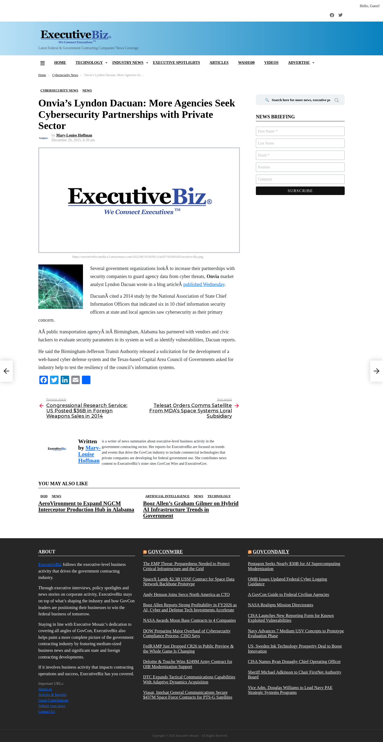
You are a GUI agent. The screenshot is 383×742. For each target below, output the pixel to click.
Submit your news (51, 706)
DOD (44, 496)
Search (336, 101)
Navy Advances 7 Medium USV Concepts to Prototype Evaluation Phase (296, 633)
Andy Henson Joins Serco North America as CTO (186, 594)
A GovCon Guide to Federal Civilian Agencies (288, 594)
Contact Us (46, 712)
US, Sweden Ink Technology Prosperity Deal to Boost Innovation (295, 648)
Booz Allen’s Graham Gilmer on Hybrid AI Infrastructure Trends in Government (191, 509)
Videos (271, 63)
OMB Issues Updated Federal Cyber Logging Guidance (287, 581)
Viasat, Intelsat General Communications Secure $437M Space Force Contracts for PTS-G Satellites (187, 695)
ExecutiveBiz (50, 564)
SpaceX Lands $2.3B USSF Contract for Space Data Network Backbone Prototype (188, 581)
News (56, 496)
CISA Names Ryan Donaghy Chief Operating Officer (294, 661)
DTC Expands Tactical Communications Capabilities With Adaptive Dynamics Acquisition (189, 679)
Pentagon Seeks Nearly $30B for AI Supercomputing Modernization (294, 566)
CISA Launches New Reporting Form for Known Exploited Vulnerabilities (291, 618)
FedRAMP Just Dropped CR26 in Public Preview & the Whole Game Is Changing (188, 648)
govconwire (165, 551)
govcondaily (271, 551)
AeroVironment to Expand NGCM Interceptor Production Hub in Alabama (86, 506)
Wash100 (246, 63)
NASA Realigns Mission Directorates (280, 605)
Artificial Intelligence (167, 496)
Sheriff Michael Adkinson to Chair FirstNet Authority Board (294, 674)
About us (45, 689)
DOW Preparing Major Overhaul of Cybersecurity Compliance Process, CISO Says (187, 633)
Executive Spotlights (176, 63)
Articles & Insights (52, 695)
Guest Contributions (53, 700)
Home (60, 63)
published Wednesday (204, 284)
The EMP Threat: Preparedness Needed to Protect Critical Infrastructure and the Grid (186, 566)
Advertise (299, 63)
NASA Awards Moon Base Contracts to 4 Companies (189, 620)
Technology (89, 63)
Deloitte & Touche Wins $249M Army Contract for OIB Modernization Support (187, 664)
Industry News (127, 63)
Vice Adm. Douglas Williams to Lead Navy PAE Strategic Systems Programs (290, 690)
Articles (219, 63)
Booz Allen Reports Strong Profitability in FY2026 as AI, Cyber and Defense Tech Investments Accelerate (190, 607)
